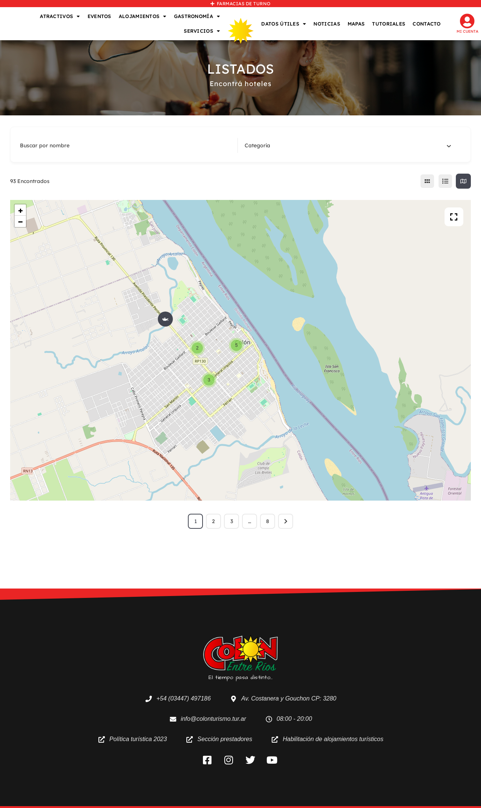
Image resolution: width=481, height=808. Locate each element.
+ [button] (20, 210)
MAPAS (356, 24)
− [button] (20, 221)
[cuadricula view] (427, 181)
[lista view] (445, 181)
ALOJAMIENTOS (142, 16)
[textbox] (257, 145)
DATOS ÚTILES (283, 24)
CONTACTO (426, 24)
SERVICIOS (202, 31)
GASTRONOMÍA (197, 16)
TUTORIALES (388, 24)
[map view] (463, 181)
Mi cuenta (467, 31)
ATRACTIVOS (60, 16)
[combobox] (348, 145)
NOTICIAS (326, 24)
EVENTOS (99, 16)
